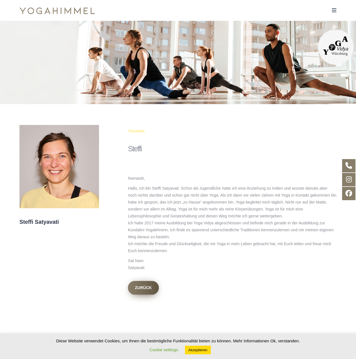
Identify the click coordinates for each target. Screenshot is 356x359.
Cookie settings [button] (163, 349)
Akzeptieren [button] (197, 350)
